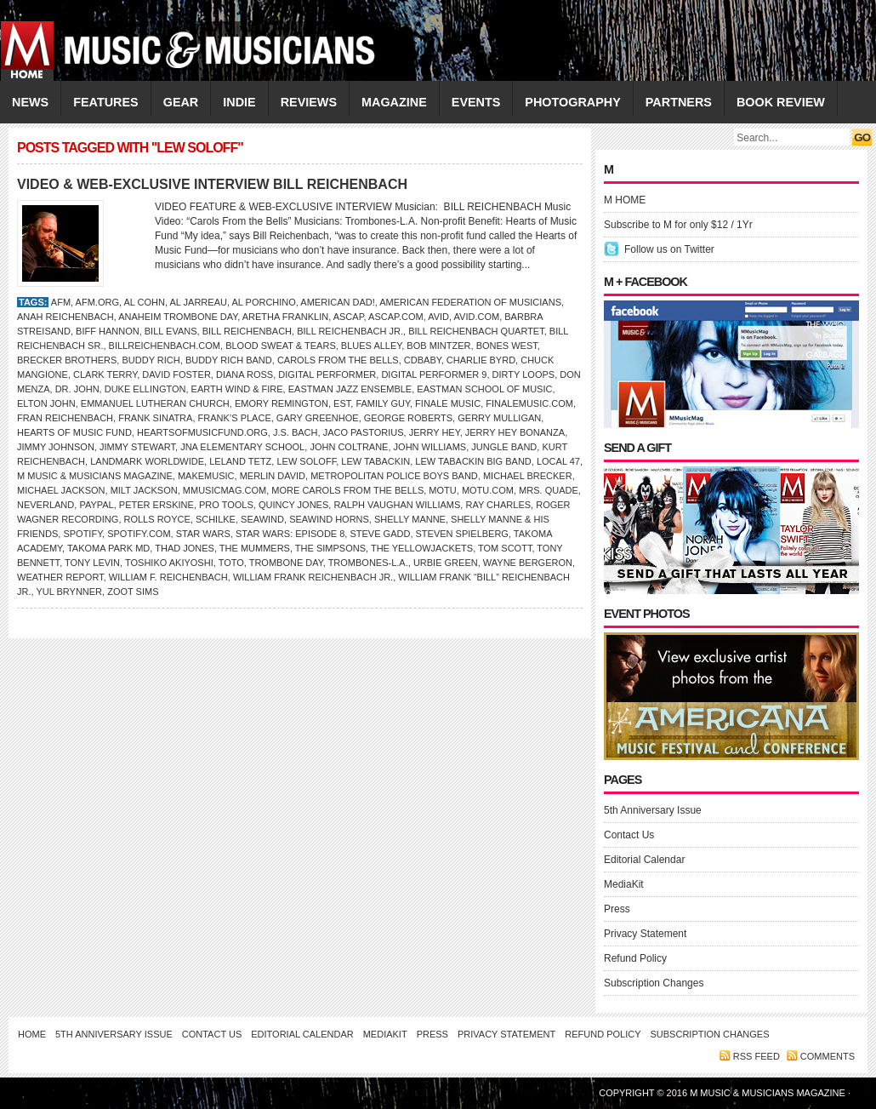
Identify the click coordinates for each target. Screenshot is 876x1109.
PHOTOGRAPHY (572, 102)
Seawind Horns (329, 519)
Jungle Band (504, 447)
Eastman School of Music (484, 389)
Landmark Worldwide (147, 461)
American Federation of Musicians (470, 302)
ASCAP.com (396, 317)
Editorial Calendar (644, 860)
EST (341, 403)
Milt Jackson (144, 490)
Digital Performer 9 (433, 374)
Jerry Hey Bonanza (515, 432)
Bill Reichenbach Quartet (476, 331)
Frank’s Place (234, 418)
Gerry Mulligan (499, 418)
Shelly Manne (410, 519)
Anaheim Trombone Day (177, 317)
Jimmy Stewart (137, 447)
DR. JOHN (77, 389)
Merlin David (272, 476)
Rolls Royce (157, 519)
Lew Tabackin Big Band (473, 461)
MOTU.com (488, 490)
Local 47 (558, 461)
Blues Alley (371, 345)
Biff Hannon (107, 331)
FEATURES (106, 102)
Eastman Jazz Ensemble (350, 389)
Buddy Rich (150, 360)
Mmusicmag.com (224, 490)
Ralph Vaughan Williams (396, 505)
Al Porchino (263, 302)
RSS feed (756, 1056)
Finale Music (448, 403)
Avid (438, 317)
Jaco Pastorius (363, 432)
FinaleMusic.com (529, 403)
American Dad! (337, 302)
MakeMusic (206, 476)
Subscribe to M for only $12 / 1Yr (678, 225)
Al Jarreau (197, 302)
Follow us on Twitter (669, 249)
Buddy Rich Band (228, 360)
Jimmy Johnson (55, 447)
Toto (231, 562)
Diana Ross (244, 374)
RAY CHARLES (498, 505)
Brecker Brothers (67, 360)
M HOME (625, 200)
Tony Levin (92, 562)
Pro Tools (226, 505)
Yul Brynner (69, 591)
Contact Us (629, 835)
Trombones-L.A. (368, 562)
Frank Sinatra (155, 418)
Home (32, 1034)
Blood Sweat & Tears (280, 345)
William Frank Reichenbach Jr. (313, 577)
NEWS (30, 102)
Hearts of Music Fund (74, 432)
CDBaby (422, 360)
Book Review (781, 102)
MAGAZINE (394, 102)
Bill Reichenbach (247, 331)
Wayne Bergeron (527, 562)
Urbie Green (445, 562)
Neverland (45, 505)
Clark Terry (105, 374)
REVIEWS (309, 102)
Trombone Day (286, 562)
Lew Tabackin (375, 461)
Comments (827, 1056)
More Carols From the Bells (347, 490)
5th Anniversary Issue (653, 810)
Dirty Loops (523, 374)
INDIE (239, 102)
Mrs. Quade (548, 490)
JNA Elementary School (242, 447)
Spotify (82, 534)
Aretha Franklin (285, 317)
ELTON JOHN (46, 403)
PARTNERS (679, 102)
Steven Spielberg (462, 534)
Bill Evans (171, 331)
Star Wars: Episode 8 (290, 534)
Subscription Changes (653, 983)
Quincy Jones (293, 505)
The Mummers (254, 548)
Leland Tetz (240, 461)
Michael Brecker (527, 476)
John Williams (430, 447)
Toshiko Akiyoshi (169, 562)
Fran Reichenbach (65, 418)
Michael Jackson (61, 490)
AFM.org (97, 302)
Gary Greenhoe (317, 418)
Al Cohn (144, 302)
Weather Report (60, 577)
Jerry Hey (434, 432)
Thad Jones (184, 548)
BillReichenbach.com (164, 345)
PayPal (96, 505)
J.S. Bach (295, 432)
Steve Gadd (380, 534)
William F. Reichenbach (168, 577)
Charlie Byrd (481, 360)
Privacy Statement (645, 934)
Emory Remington (281, 403)
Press (617, 909)
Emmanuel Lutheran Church (155, 403)
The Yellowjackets (422, 548)
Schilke (216, 519)
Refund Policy (635, 958)
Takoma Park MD (108, 548)
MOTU (442, 490)
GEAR (181, 102)
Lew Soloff (306, 461)
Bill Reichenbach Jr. (350, 331)
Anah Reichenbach (65, 317)
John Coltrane (349, 447)
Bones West (507, 345)
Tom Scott (505, 548)
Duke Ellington (145, 389)
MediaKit (624, 884)
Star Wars (203, 534)
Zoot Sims (132, 591)
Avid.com (477, 317)
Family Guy (383, 403)
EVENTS (476, 102)
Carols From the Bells (338, 360)
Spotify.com (138, 534)
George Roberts (408, 418)
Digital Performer (327, 374)
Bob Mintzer (438, 345)
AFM (61, 302)
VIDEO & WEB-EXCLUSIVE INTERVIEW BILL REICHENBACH (212, 184)
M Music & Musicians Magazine (95, 476)
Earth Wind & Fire (237, 389)
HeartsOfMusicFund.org (202, 432)
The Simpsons (330, 548)
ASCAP (348, 317)
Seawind (262, 519)
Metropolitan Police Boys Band (394, 476)
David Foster (176, 374)
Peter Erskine (156, 505)
